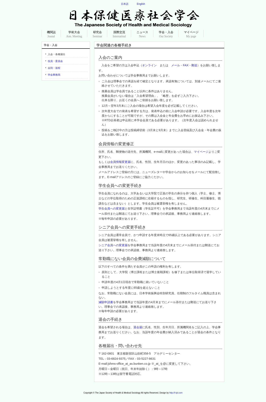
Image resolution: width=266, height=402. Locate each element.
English (141, 3)
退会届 (137, 327)
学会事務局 (54, 74)
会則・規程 (54, 68)
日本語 (124, 3)
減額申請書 (106, 302)
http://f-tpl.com (175, 393)
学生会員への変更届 (112, 208)
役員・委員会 (55, 61)
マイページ (201, 151)
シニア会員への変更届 (113, 245)
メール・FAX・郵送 (184, 65)
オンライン (149, 65)
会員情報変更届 (120, 161)
